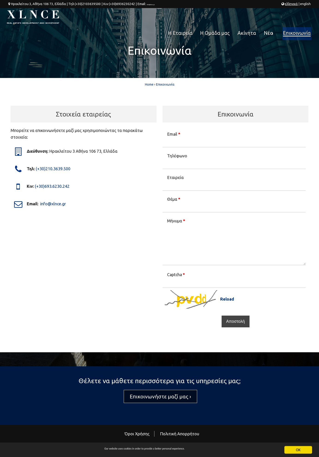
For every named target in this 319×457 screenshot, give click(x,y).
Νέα (270, 18)
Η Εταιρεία (186, 17)
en (305, 4)
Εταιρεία (175, 177)
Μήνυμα (176, 220)
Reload (227, 299)
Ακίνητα (248, 17)
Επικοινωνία (297, 17)
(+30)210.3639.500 (53, 168)
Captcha (176, 274)
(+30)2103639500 (88, 4)
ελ (291, 4)
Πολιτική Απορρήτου (179, 433)
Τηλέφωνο (177, 155)
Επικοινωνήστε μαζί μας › (160, 396)
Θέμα (173, 199)
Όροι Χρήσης (137, 433)
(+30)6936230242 (121, 4)
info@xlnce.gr (156, 4)
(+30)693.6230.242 (52, 186)
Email (173, 134)
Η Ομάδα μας (219, 17)
